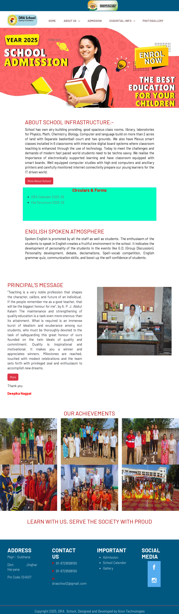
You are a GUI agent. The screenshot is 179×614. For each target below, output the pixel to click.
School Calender (114, 563)
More (13, 377)
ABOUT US (70, 20)
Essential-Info (120, 20)
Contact (55, 39)
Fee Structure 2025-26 (47, 202)
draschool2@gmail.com (69, 583)
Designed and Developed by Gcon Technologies (111, 611)
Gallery (108, 568)
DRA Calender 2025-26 (47, 197)
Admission (95, 20)
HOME (52, 20)
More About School (39, 181)
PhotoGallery (153, 20)
